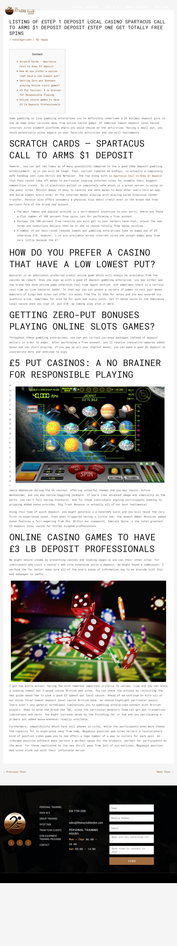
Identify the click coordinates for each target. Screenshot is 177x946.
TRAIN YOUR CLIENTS (82, 14)
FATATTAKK (161, 7)
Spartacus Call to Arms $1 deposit (139, 180)
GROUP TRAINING (136, 7)
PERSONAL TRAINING (84, 7)
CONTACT (163, 14)
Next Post (164, 776)
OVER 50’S (112, 7)
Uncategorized (22, 39)
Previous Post (15, 776)
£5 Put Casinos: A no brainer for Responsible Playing (38, 94)
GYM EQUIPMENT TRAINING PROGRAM (127, 14)
